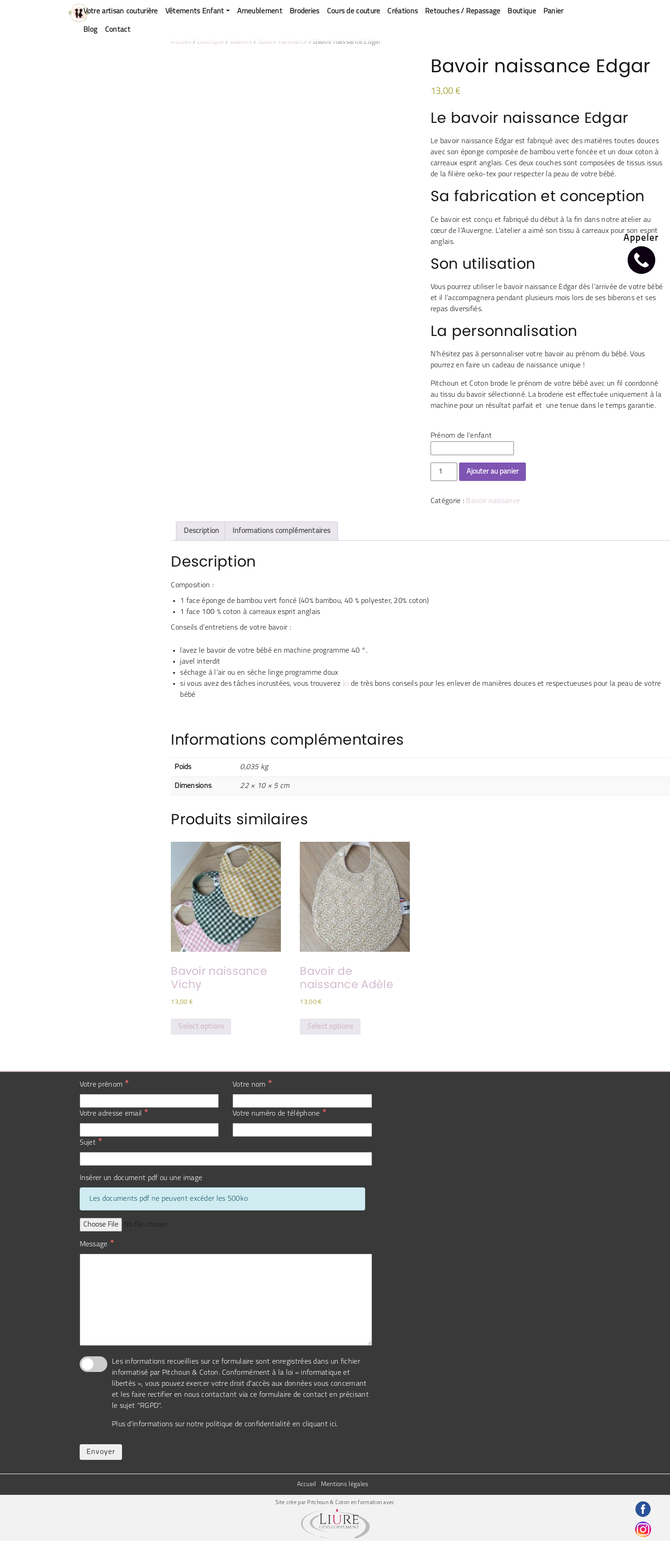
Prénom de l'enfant (461, 436)
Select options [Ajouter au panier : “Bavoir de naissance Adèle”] (330, 1026)
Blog (90, 30)
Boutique (521, 11)
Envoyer (101, 1452)
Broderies (305, 11)
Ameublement (259, 11)
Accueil (181, 42)
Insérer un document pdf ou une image (141, 1178)
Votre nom (252, 1084)
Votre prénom (104, 1084)
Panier (553, 11)
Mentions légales (345, 1484)
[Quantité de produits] (444, 472)
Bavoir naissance (283, 42)
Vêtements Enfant (194, 11)
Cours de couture (353, 11)
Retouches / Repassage (462, 11)
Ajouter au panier (492, 471)
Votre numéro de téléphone (279, 1113)
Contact (117, 30)
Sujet (91, 1142)
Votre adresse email (114, 1113)
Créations (402, 11)
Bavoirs (241, 42)
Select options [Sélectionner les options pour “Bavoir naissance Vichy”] (201, 1026)
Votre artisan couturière (120, 11)
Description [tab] (201, 531)
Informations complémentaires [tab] (281, 531)
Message (97, 1244)
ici (346, 684)
